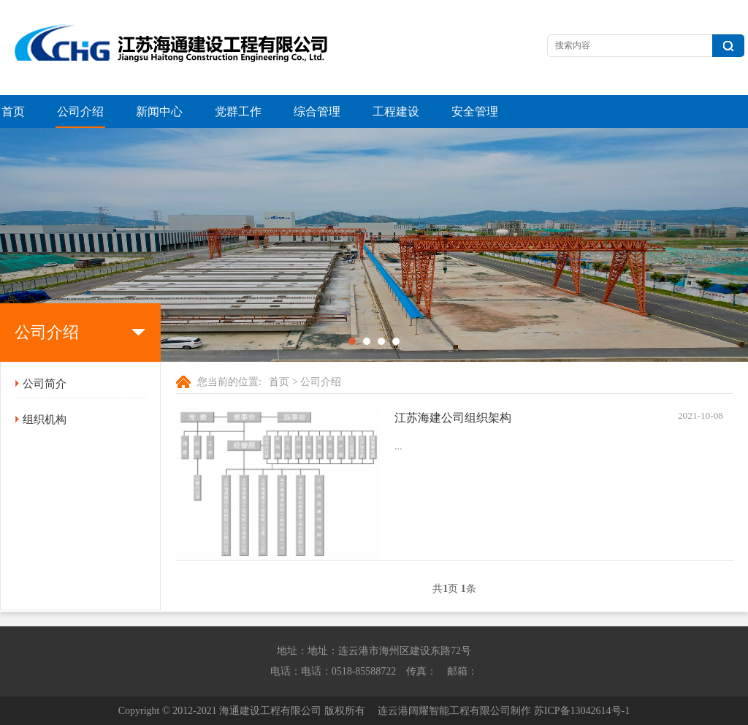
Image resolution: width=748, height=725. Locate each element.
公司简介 (44, 384)
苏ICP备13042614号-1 (582, 710)
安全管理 (474, 111)
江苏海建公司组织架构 (452, 417)
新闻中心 (159, 111)
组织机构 (44, 419)
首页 (13, 111)
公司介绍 (80, 111)
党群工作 (238, 111)
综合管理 (317, 111)
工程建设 (396, 111)
